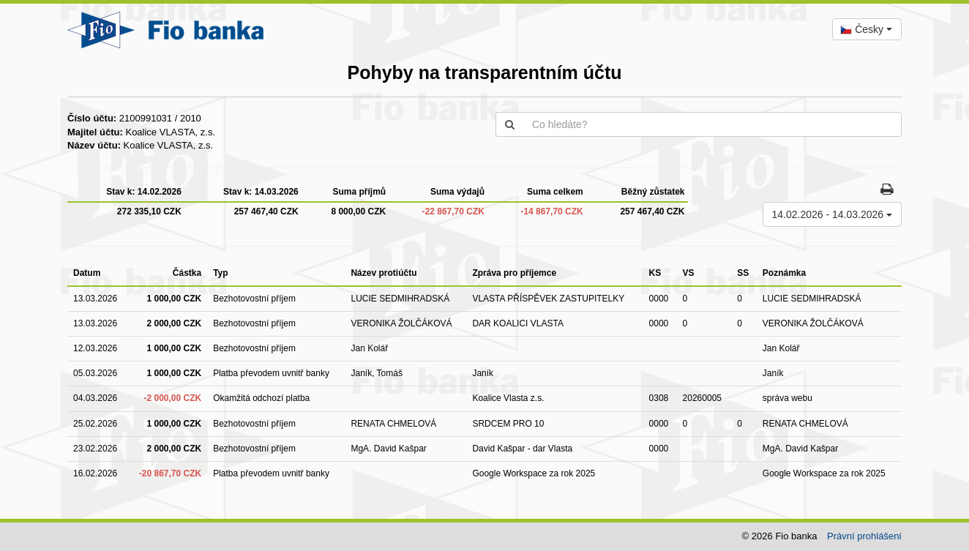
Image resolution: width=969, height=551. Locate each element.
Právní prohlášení (864, 536)
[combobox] (867, 29)
